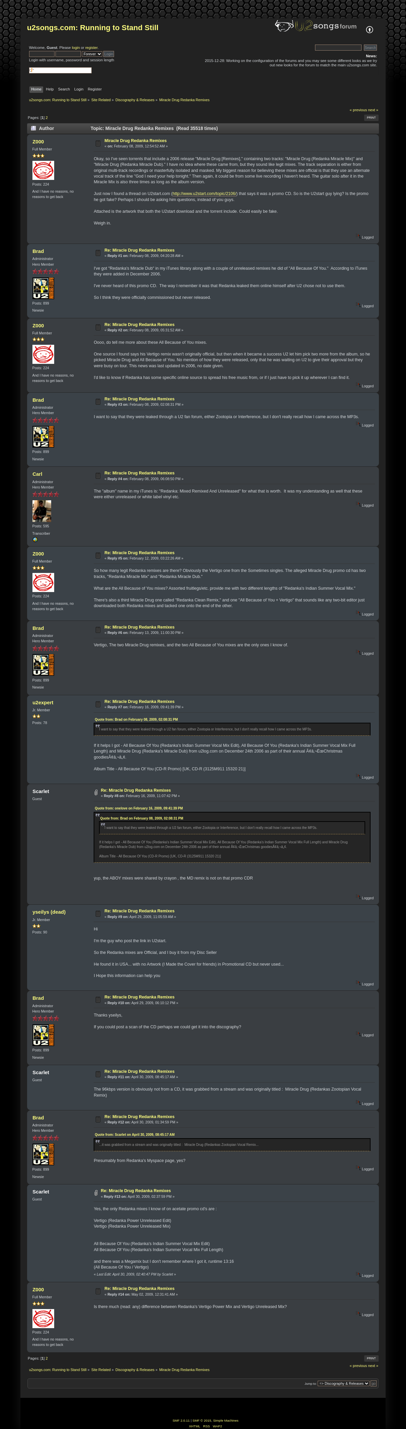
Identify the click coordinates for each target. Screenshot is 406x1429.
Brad (38, 251)
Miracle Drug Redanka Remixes (136, 140)
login (76, 48)
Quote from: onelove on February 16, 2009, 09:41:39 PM (139, 808)
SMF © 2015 (202, 1420)
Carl (37, 474)
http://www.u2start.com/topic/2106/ (204, 193)
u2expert (42, 702)
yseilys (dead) (49, 912)
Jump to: (311, 1383)
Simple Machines (225, 1420)
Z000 (38, 141)
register (91, 48)
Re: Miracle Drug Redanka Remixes (140, 250)
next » (373, 110)
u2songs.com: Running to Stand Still (93, 27)
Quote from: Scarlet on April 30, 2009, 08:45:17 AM (135, 1134)
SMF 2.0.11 (181, 1420)
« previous (358, 110)
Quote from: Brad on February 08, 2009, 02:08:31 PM (136, 719)
